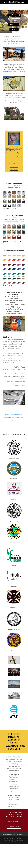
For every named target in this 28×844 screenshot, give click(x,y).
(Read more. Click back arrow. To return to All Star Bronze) (14, 418)
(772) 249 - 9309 (14, 163)
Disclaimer (7, 832)
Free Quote (13, 24)
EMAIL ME (14, 169)
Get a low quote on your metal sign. (14, 414)
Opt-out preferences (17, 832)
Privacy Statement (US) (9, 834)
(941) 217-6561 (13, 821)
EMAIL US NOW (14, 827)
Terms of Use (20, 834)
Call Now (14, 29)
